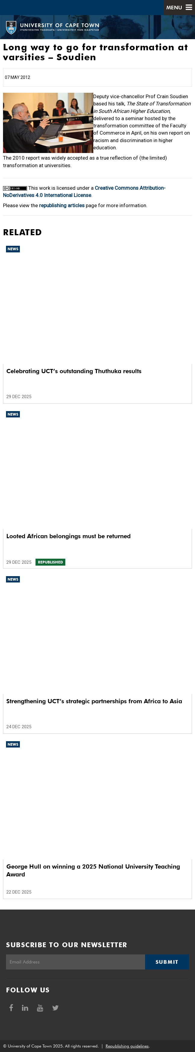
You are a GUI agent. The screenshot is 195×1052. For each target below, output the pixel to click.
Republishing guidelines (127, 1046)
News (13, 249)
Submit (167, 962)
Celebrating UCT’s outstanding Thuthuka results (73, 371)
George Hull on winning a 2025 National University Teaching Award (93, 870)
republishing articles (62, 205)
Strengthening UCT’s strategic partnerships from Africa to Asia (94, 701)
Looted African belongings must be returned (68, 536)
